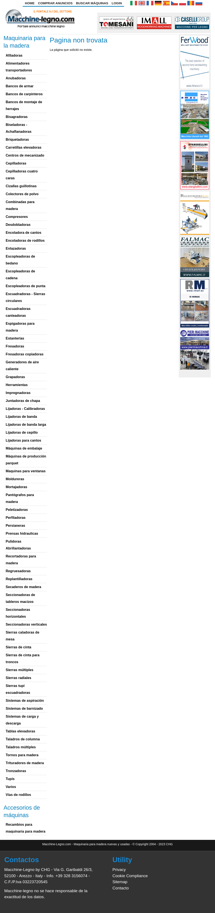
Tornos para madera (22, 755)
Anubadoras (16, 78)
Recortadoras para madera (21, 559)
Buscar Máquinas (92, 3)
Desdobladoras (18, 224)
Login (117, 3)
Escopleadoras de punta (25, 286)
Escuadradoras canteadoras (18, 312)
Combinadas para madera (20, 205)
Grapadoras (15, 377)
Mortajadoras (16, 487)
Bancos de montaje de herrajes (24, 105)
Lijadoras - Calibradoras (25, 408)
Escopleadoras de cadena (20, 274)
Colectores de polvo (22, 194)
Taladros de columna (23, 739)
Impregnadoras (18, 393)
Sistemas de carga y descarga (22, 720)
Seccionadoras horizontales (18, 613)
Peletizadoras (17, 510)
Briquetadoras (17, 139)
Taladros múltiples (21, 747)
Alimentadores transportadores (19, 67)
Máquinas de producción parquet (26, 459)
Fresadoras (15, 346)
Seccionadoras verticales (26, 624)
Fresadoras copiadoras (25, 354)
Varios (11, 787)
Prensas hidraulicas (22, 533)
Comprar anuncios (55, 3)
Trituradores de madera (25, 763)
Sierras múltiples (19, 670)
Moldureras (15, 479)
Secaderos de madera (23, 587)
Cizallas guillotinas (21, 186)
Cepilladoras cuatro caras (22, 174)
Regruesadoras (18, 571)
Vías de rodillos (18, 795)
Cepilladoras (16, 163)
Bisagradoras (17, 117)
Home (30, 3)
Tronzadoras (16, 771)
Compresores (17, 217)
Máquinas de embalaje (24, 448)
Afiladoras (14, 55)
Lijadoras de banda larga (26, 424)
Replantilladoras (19, 579)
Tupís (10, 779)
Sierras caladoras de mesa (22, 636)
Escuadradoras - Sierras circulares (25, 297)
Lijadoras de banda (21, 416)
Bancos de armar (20, 86)
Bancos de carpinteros (24, 94)
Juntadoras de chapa (23, 401)
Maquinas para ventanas (26, 471)
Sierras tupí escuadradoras (18, 689)
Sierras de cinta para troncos (22, 658)
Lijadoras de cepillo (22, 432)
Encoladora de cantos (23, 232)
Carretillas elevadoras (23, 147)
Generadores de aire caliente (22, 365)
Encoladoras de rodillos (25, 240)
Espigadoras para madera (20, 327)
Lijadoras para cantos (23, 440)
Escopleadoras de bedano (20, 260)
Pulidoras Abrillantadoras (18, 545)
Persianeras (15, 525)
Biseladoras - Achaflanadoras (19, 128)
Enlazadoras (16, 248)
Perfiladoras (16, 517)
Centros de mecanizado (25, 155)
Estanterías (15, 338)
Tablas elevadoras (20, 731)
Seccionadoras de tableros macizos (20, 598)
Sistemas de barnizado (24, 708)
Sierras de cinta (18, 647)
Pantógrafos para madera (20, 498)
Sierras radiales (18, 678)
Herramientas (17, 385)
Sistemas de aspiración (25, 700)
